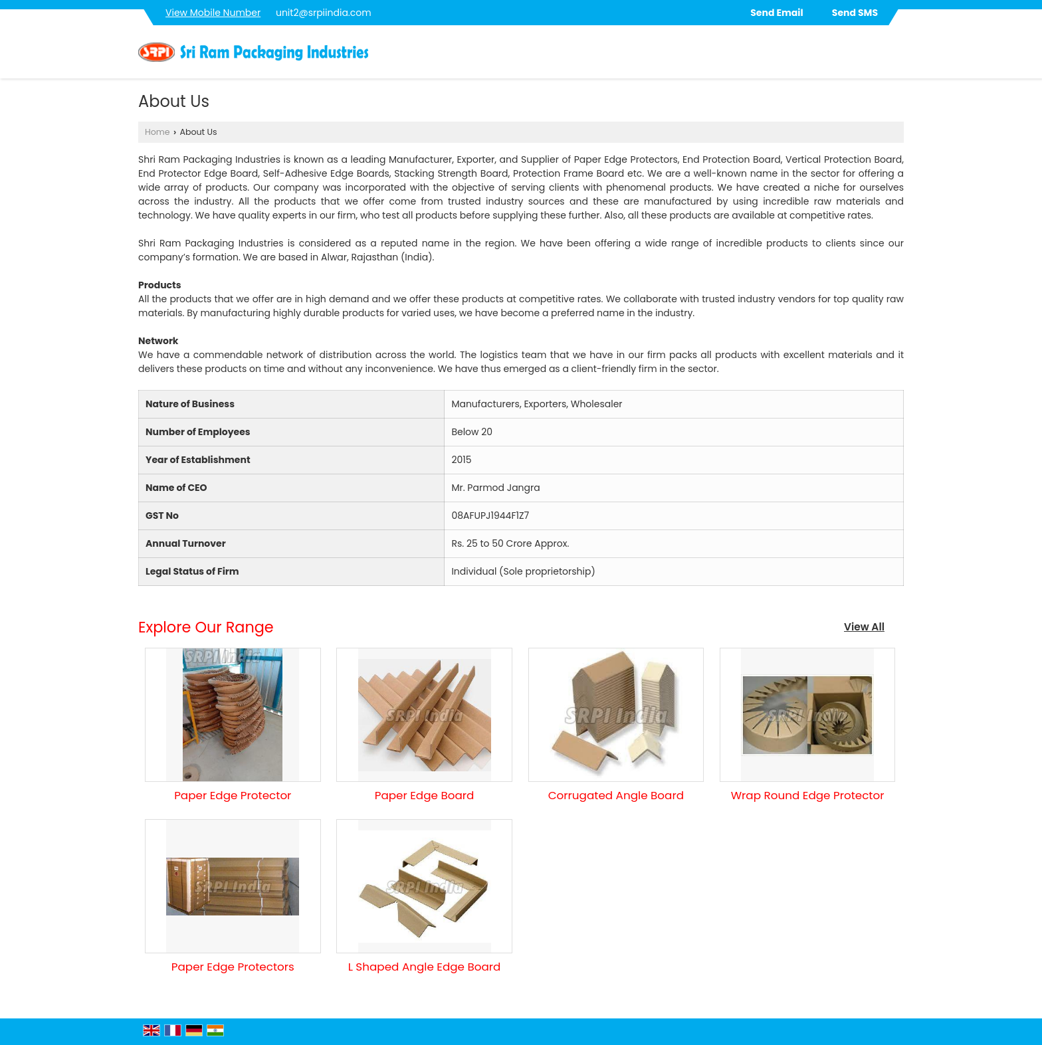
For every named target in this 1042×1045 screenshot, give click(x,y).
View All (864, 627)
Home (157, 132)
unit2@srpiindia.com (323, 12)
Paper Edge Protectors (232, 967)
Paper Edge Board (424, 795)
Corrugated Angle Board (616, 795)
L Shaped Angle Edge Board (424, 967)
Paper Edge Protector (232, 795)
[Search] (895, 55)
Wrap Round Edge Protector (808, 795)
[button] (212, 12)
